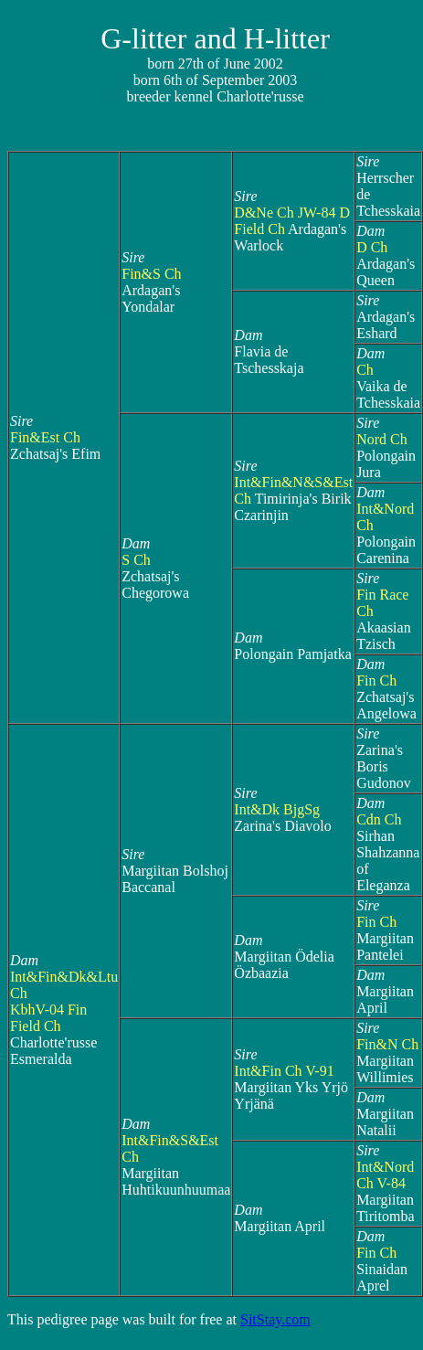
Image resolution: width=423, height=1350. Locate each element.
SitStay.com (275, 1319)
